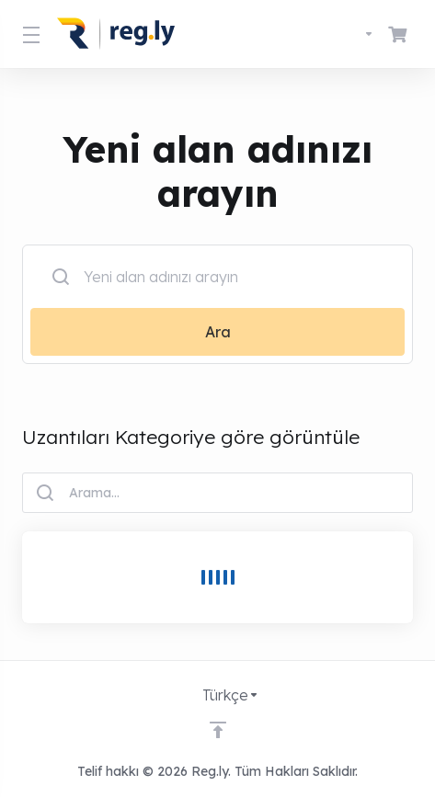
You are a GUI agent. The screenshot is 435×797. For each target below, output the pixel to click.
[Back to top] (218, 730)
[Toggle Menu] (28, 34)
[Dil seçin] (352, 34)
